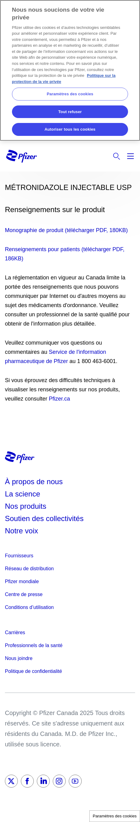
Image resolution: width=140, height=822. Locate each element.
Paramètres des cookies (115, 816)
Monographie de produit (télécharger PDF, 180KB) (66, 230)
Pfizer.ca (59, 399)
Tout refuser (70, 111)
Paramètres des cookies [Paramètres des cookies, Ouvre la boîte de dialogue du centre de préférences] (70, 94)
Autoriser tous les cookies (70, 129)
